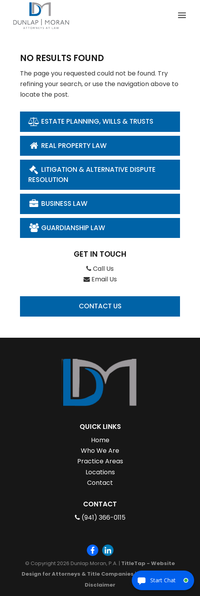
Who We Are (100, 450)
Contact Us (100, 306)
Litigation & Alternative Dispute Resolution (92, 174)
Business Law (57, 203)
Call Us (100, 268)
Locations (100, 472)
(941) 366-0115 (100, 517)
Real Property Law (67, 145)
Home (100, 440)
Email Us (100, 279)
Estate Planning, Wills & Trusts (90, 121)
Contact (100, 482)
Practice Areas (100, 461)
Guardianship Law (66, 227)
